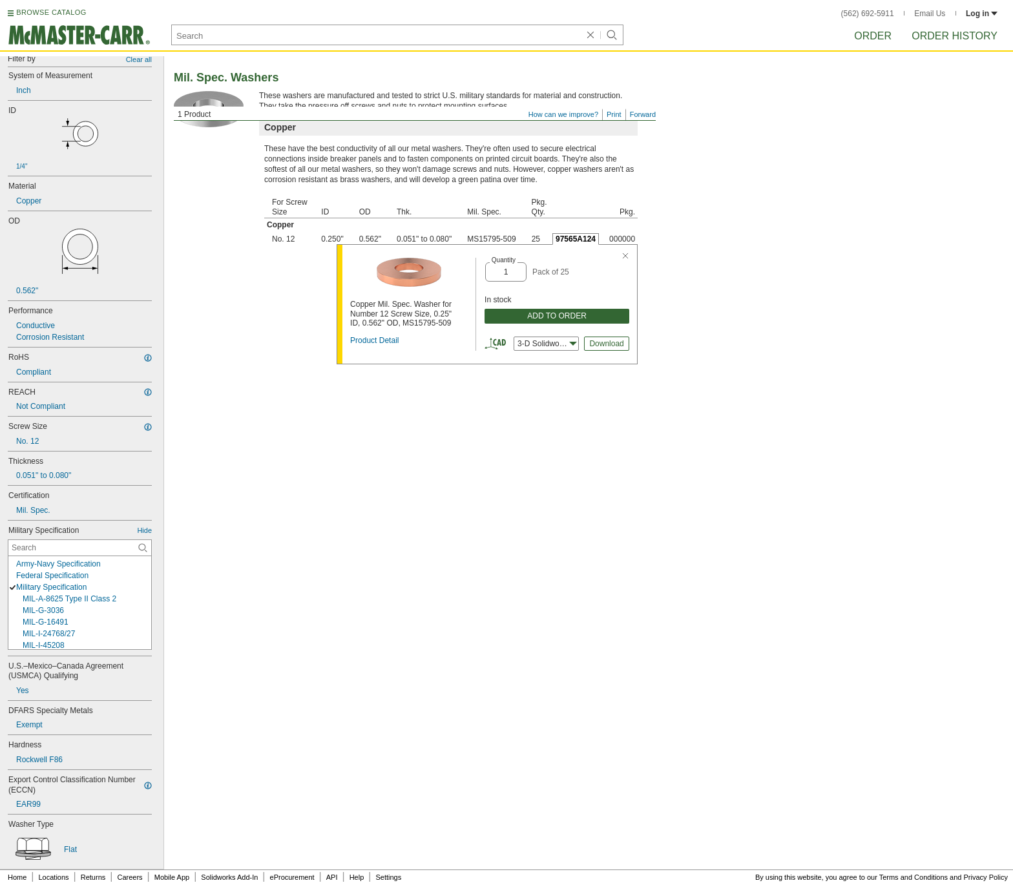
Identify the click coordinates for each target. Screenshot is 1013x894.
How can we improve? (563, 114)
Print (614, 114)
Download (606, 343)
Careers (129, 877)
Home (17, 877)
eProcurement (292, 877)
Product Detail (374, 340)
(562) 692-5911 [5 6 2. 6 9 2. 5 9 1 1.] (867, 13)
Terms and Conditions (913, 877)
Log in (981, 13)
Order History (954, 35)
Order (873, 35)
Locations (54, 877)
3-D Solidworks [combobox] (547, 343)
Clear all (139, 59)
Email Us (929, 13)
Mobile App (171, 877)
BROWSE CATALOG (51, 12)
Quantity (504, 260)
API (332, 877)
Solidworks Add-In (229, 877)
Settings (388, 877)
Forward (643, 114)
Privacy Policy (986, 877)
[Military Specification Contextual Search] (80, 547)
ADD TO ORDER (557, 315)
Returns (93, 877)
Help (357, 877)
